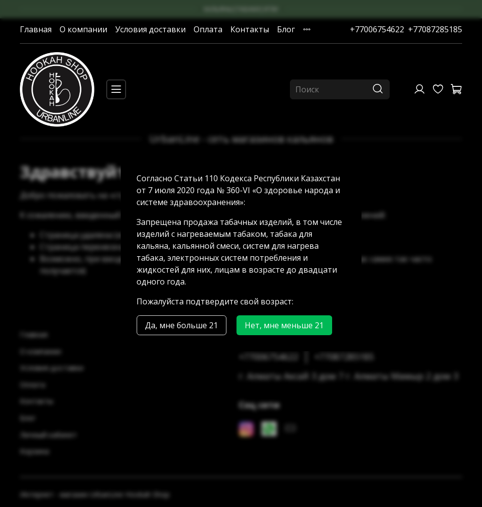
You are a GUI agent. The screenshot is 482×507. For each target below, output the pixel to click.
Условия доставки (150, 29)
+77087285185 (435, 29)
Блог (286, 29)
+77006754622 (377, 29)
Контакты (249, 29)
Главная (36, 29)
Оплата (208, 29)
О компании (83, 29)
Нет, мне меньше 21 (284, 325)
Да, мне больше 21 (181, 325)
